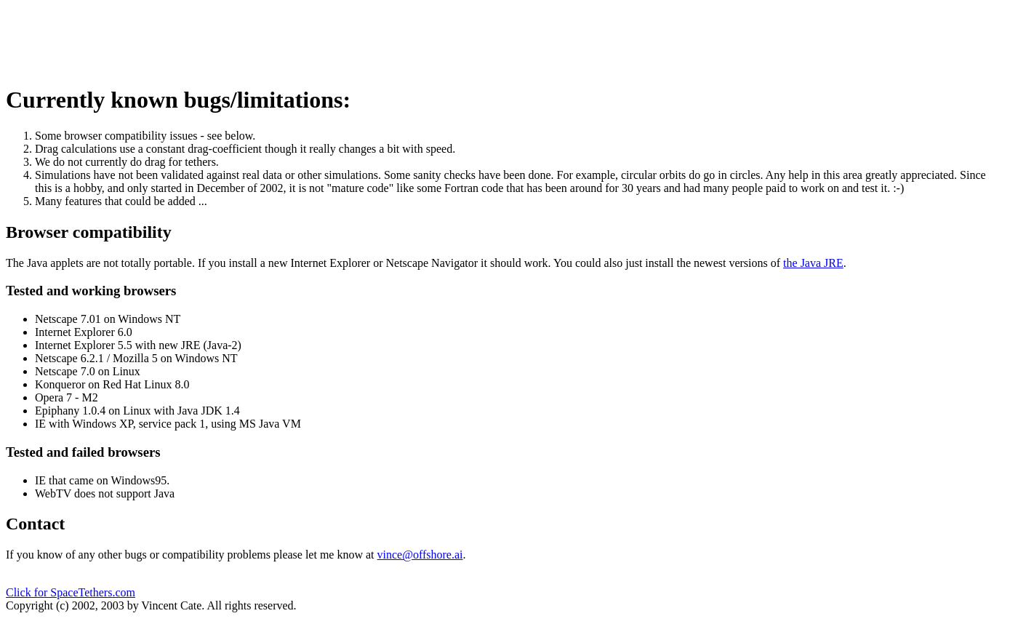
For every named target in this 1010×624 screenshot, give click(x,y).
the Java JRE (813, 263)
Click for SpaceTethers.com (70, 592)
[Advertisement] (270, 38)
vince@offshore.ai (420, 554)
